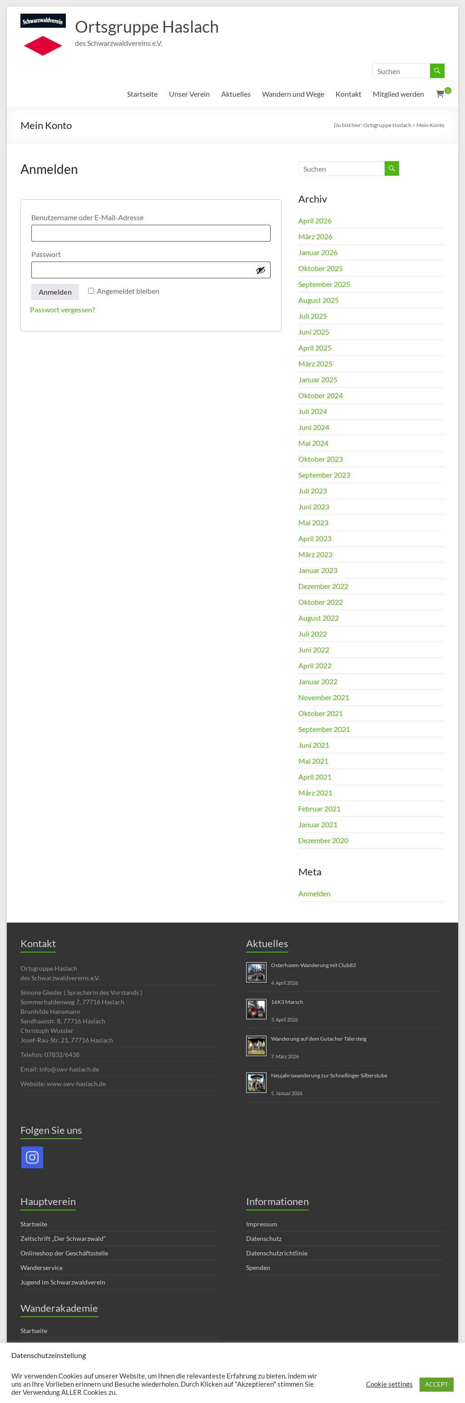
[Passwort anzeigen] (261, 270)
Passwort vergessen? (62, 309)
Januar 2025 (317, 379)
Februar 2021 (319, 808)
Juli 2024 (312, 411)
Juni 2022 (313, 649)
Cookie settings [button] (389, 1384)
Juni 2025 (313, 331)
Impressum (261, 1224)
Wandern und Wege (293, 93)
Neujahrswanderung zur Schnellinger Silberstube (329, 1075)
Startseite (142, 93)
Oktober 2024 (320, 395)
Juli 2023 (312, 490)
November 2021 (323, 697)
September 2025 (324, 284)
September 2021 (324, 729)
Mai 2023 (313, 522)
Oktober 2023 (320, 458)
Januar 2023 (317, 570)
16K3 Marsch (287, 1001)
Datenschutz (264, 1238)
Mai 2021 (313, 760)
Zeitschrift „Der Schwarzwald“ (63, 1238)
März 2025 (315, 363)
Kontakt (348, 93)
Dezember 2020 (323, 840)
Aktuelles (236, 93)
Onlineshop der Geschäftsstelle (64, 1253)
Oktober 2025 (320, 268)
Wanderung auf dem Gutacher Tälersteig (318, 1038)
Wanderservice (41, 1267)
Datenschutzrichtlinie (276, 1253)
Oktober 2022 (320, 602)
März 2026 (315, 236)
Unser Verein (189, 93)
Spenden (258, 1267)
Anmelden (55, 291)
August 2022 (318, 617)
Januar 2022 (317, 681)
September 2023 (324, 474)
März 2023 (315, 554)
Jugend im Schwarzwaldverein (62, 1282)
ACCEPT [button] (436, 1384)
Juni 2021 (313, 745)
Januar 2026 (317, 252)
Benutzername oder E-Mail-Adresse (107, 216)
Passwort (66, 252)
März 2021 (315, 792)
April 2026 (314, 220)
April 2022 (314, 665)
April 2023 (314, 538)
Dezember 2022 (323, 586)
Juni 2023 (313, 506)
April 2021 (314, 776)
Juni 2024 (313, 427)
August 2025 (318, 300)
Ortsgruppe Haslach (147, 26)
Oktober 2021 (320, 713)
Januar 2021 (317, 824)
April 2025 (314, 347)
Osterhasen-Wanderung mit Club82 (313, 965)
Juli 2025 (312, 315)
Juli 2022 (312, 633)
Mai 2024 (313, 443)
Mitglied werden (398, 93)
